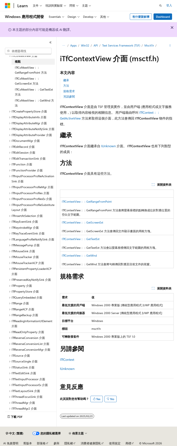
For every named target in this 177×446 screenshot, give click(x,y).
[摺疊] (50, 42)
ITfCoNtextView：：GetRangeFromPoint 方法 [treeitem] (31, 70)
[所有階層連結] (63, 45)
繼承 (66, 80)
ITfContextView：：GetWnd (79, 255)
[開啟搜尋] (160, 5)
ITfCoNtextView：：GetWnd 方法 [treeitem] (34, 103)
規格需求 (69, 91)
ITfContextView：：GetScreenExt (82, 222)
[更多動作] (170, 45)
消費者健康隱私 (91, 443)
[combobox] (28, 51)
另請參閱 (69, 96)
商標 (128, 443)
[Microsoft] (7, 5)
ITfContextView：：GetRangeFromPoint (87, 201)
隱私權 (68, 443)
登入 (169, 5)
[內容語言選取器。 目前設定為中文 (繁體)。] (14, 433)
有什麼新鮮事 (141, 17)
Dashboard (163, 17)
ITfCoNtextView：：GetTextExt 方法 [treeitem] (34, 92)
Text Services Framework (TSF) (121, 45)
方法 (66, 85)
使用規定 (115, 443)
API (96, 45)
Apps (73, 45)
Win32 (85, 45)
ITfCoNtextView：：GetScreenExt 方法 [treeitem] (27, 81)
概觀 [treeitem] (18, 61)
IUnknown (108, 146)
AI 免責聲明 (10, 443)
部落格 (41, 443)
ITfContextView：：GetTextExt (81, 239)
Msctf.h (149, 45)
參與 (56, 443)
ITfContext (67, 359)
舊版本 (27, 443)
